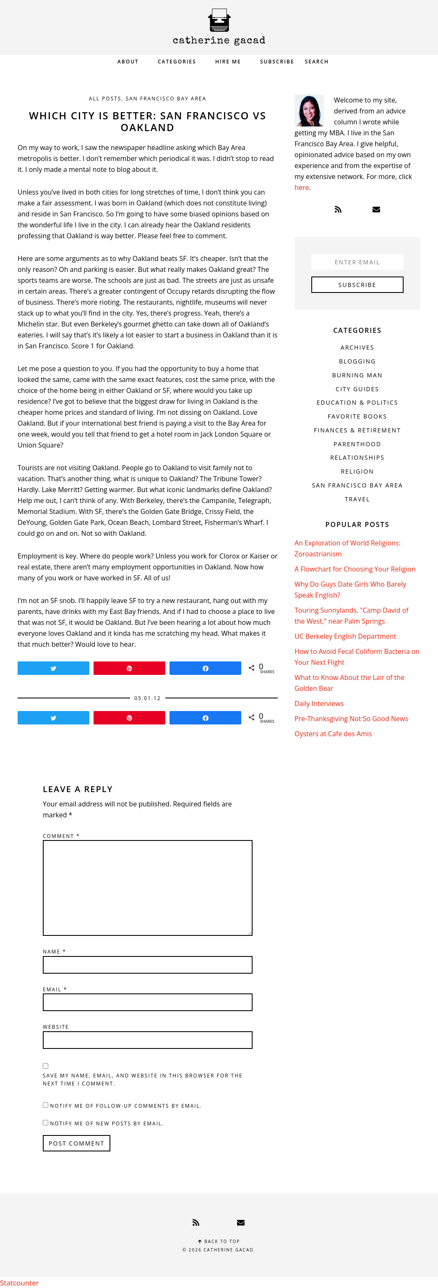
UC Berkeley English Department (345, 636)
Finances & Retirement (357, 430)
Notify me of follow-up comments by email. (126, 1105)
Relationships (357, 457)
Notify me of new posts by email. (107, 1123)
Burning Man (357, 375)
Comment (61, 836)
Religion (357, 471)
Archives (357, 347)
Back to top (219, 1241)
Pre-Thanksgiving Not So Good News (351, 718)
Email (55, 989)
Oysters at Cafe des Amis (333, 733)
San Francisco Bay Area (166, 98)
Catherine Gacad (219, 27)
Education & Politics (358, 402)
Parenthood (357, 444)
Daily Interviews (319, 703)
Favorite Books (357, 416)
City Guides (357, 389)
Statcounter (18, 1282)
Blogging (357, 361)
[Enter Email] (357, 262)
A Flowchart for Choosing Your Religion (355, 569)
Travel (357, 499)
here (302, 187)
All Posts (105, 98)
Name (54, 951)
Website (56, 1026)
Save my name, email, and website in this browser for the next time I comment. (143, 1080)
